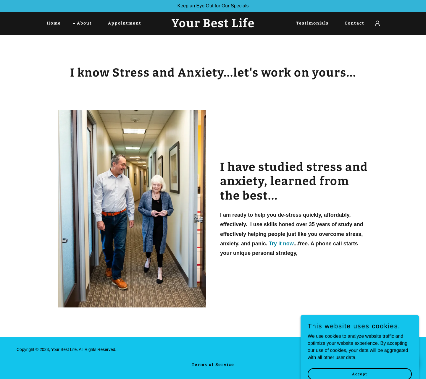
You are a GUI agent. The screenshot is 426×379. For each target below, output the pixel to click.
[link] (213, 25)
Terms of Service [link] (213, 364)
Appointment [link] (124, 23)
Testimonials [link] (312, 23)
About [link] (84, 23)
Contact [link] (354, 23)
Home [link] (54, 23)
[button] (377, 23)
